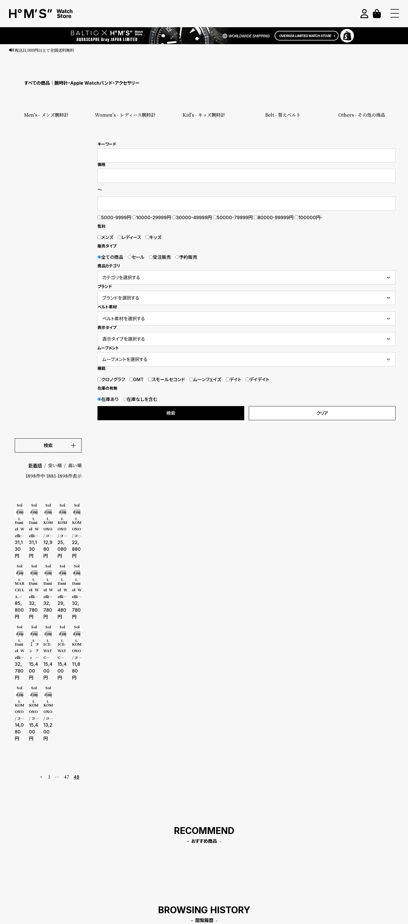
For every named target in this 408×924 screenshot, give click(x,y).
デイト (233, 379)
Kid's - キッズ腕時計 (204, 115)
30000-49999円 (192, 217)
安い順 (55, 465)
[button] (41, 777)
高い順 (75, 465)
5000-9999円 (114, 217)
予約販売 (186, 257)
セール (136, 257)
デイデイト (257, 379)
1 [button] (49, 777)
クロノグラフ (111, 379)
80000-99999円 (274, 217)
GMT (136, 379)
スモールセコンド (166, 379)
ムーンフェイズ (205, 379)
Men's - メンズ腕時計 (46, 115)
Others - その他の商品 (361, 115)
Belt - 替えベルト (283, 115)
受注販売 (160, 257)
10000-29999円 (151, 217)
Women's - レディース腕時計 (125, 115)
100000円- (308, 217)
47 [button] (66, 777)
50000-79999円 (233, 217)
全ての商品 (110, 257)
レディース (129, 237)
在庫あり (107, 399)
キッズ (154, 237)
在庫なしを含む (140, 399)
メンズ (105, 237)
